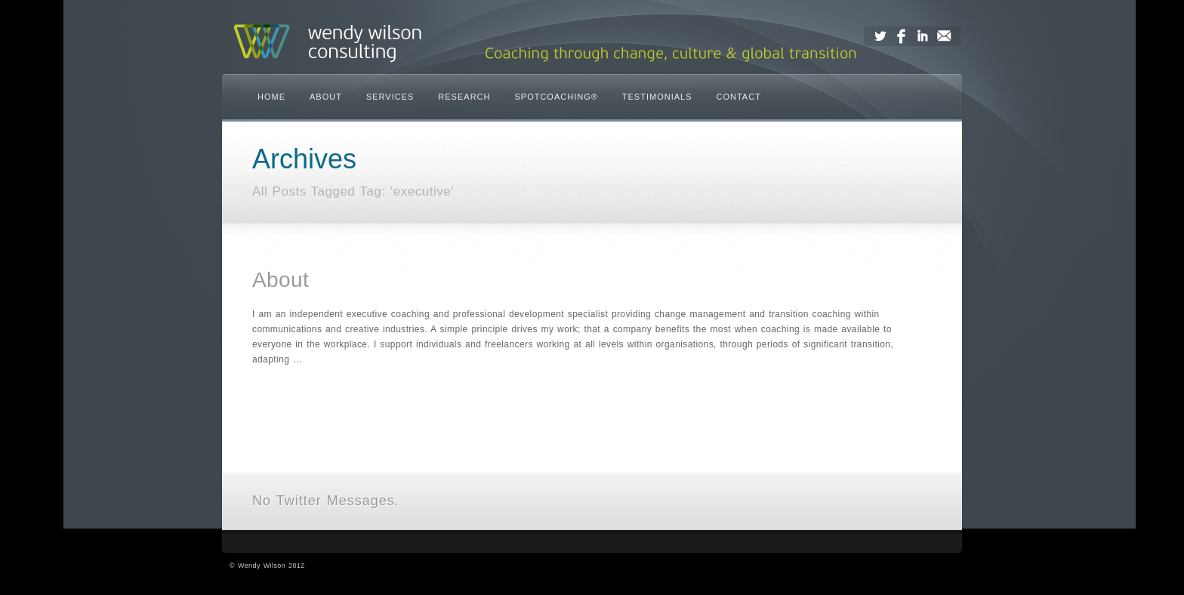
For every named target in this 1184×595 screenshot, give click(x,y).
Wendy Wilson (261, 565)
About (280, 279)
